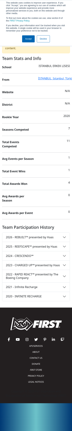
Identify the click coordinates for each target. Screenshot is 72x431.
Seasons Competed (15, 130)
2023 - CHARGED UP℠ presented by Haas (33, 265)
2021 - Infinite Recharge (22, 287)
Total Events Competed (10, 144)
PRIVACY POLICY (36, 375)
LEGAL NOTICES (36, 381)
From (5, 80)
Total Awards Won (14, 184)
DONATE (36, 363)
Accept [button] (28, 39)
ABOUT (35, 351)
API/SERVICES (36, 345)
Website (7, 92)
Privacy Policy (19, 21)
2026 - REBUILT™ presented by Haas (30, 237)
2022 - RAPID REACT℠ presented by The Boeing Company (32, 276)
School (6, 67)
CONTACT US (36, 357)
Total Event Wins (13, 171)
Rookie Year (10, 117)
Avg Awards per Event (17, 213)
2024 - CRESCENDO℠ (19, 256)
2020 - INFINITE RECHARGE (24, 296)
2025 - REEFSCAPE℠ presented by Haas (31, 246)
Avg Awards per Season (13, 198)
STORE (36, 369)
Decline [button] (43, 39)
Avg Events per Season (18, 159)
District (7, 105)
